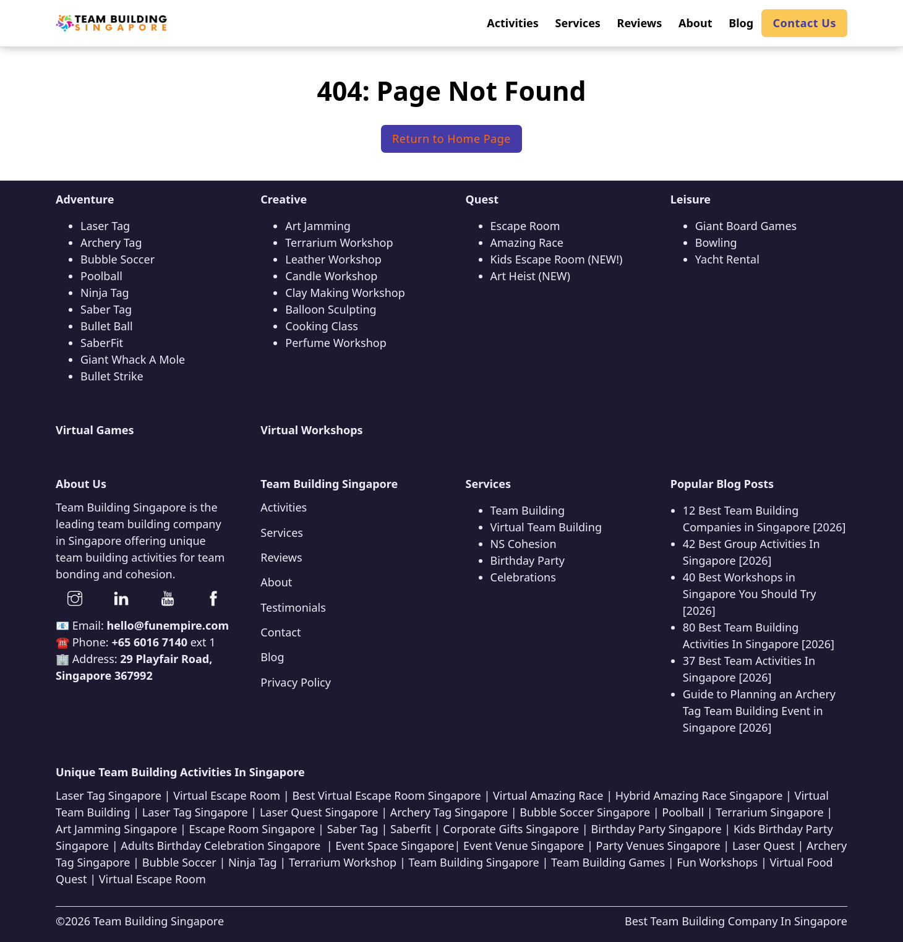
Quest (482, 199)
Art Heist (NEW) (530, 275)
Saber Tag (106, 309)
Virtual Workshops (311, 429)
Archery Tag (111, 242)
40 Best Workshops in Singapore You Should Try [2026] (749, 594)
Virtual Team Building (546, 527)
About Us (81, 483)
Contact (280, 632)
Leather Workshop (333, 259)
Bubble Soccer (117, 259)
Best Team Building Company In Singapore (736, 921)
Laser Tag (105, 225)
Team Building (527, 510)
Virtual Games (95, 429)
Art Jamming (318, 225)
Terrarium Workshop (339, 242)
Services (281, 532)
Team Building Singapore (158, 921)
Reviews (281, 557)
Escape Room (525, 225)
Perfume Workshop (335, 342)
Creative (283, 199)
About (276, 582)
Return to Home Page (451, 138)
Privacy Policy (295, 682)
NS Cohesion (523, 543)
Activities (283, 507)
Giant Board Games (746, 225)
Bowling (716, 242)
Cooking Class (321, 326)
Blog (272, 656)
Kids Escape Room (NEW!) (556, 259)
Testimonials (293, 607)
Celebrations (523, 577)
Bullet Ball (106, 326)
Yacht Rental (727, 259)
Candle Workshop (331, 275)
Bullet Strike (111, 376)
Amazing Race (527, 242)
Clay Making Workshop (345, 292)
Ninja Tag (104, 292)
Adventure (85, 199)
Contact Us (804, 22)
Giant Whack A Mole (132, 359)
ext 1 (163, 642)
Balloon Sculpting (330, 309)
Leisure (690, 199)
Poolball (101, 275)
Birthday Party (527, 560)
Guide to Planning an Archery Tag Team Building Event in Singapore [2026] (759, 711)
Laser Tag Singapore (108, 795)
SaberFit (101, 342)
